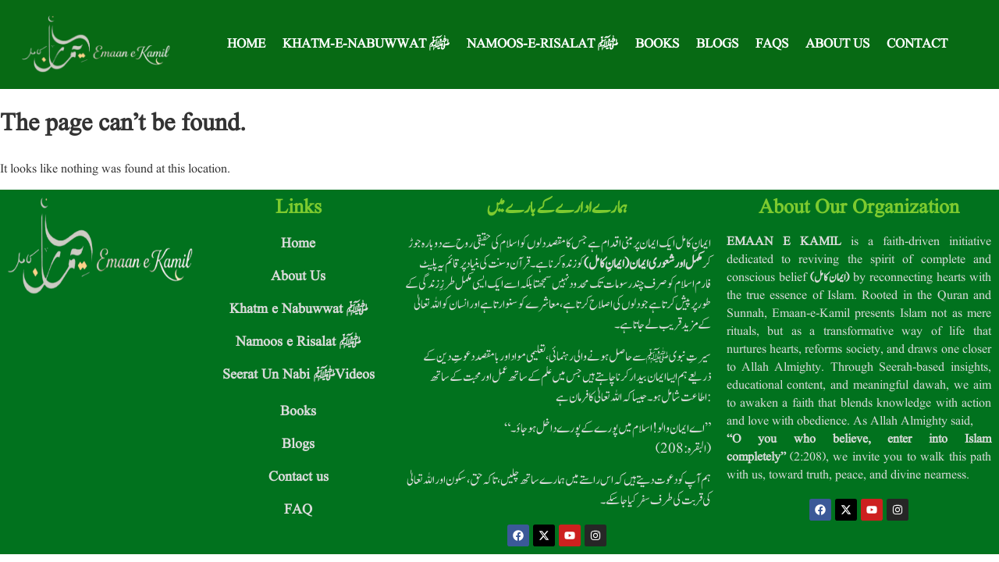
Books (657, 44)
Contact (917, 44)
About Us (837, 44)
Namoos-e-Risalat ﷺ (542, 44)
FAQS (771, 44)
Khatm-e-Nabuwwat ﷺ (366, 44)
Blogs (717, 44)
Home (246, 44)
